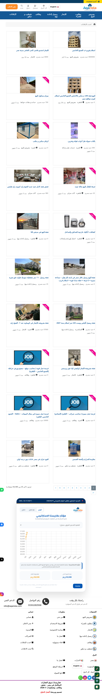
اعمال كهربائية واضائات (68, 239)
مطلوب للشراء (78, 15)
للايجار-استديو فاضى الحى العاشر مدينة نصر (32, 50)
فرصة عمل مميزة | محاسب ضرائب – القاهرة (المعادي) (74, 414)
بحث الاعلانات (27, 649)
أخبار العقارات (92, 1)
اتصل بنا (61, 636)
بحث (21, 7)
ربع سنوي (32, 509)
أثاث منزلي (71, 193)
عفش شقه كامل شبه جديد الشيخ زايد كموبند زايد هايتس (28, 187)
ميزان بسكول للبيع (42, 96)
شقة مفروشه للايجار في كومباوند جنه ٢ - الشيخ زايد (29, 323)
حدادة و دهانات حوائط (28, 102)
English (54, 7)
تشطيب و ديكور (28, 15)
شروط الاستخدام (57, 623)
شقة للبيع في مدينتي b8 (40, 232)
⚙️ (97, 681)
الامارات (79, 660)
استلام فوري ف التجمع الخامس (83, 50)
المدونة (29, 630)
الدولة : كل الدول (89, 672)
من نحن (61, 617)
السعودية (91, 667)
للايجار (63, 14)
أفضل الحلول (45, 692)
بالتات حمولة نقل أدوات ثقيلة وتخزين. (81, 141)
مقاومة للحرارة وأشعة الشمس (83, 459)
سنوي (23, 509)
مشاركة (77, 586)
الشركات (29, 636)
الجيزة (79, 148)
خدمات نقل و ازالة (68, 148)
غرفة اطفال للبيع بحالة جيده (85, 187)
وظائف (38, 14)
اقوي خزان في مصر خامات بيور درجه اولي (33, 459)
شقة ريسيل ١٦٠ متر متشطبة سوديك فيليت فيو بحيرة (29, 278)
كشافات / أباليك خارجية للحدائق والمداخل (80, 232)
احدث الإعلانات (86, 24)
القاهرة (80, 102)
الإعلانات (12, 14)
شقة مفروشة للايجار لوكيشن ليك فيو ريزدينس (78, 368)
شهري (40, 509)
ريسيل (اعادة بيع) (52, 15)
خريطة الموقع (59, 667)
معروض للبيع (92, 15)
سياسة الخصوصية (57, 630)
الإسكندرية (79, 329)
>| (93, 492)
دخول (28, 7)
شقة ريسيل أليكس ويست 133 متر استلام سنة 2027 (76, 323)
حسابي (29, 617)
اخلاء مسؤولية (59, 642)
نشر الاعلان (12, 7)
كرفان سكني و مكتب (41, 141)
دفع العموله (59, 673)
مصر (93, 660)
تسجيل (35, 7)
